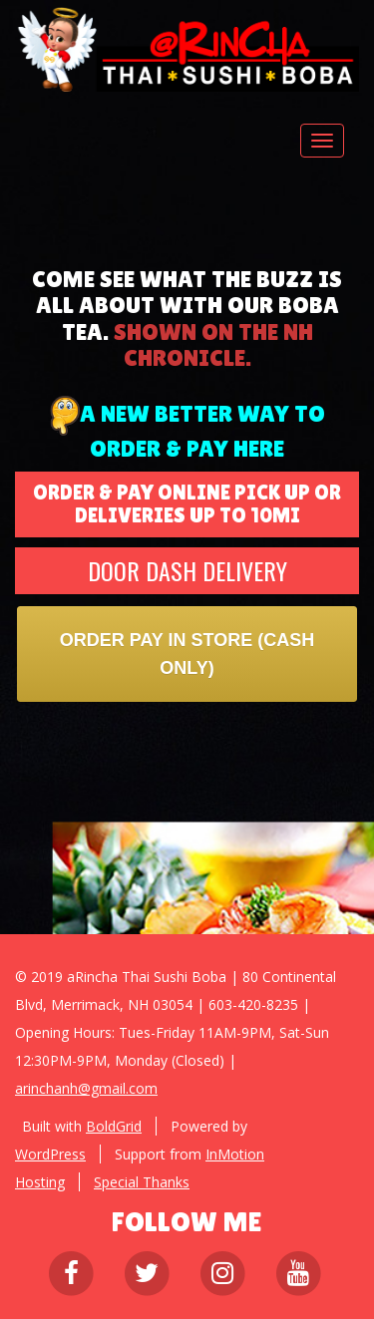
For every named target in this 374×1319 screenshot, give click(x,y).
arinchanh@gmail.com (86, 1088)
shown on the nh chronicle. (213, 344)
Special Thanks (141, 1181)
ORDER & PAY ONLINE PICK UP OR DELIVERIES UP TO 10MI (187, 504)
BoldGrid (114, 1126)
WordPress (50, 1154)
